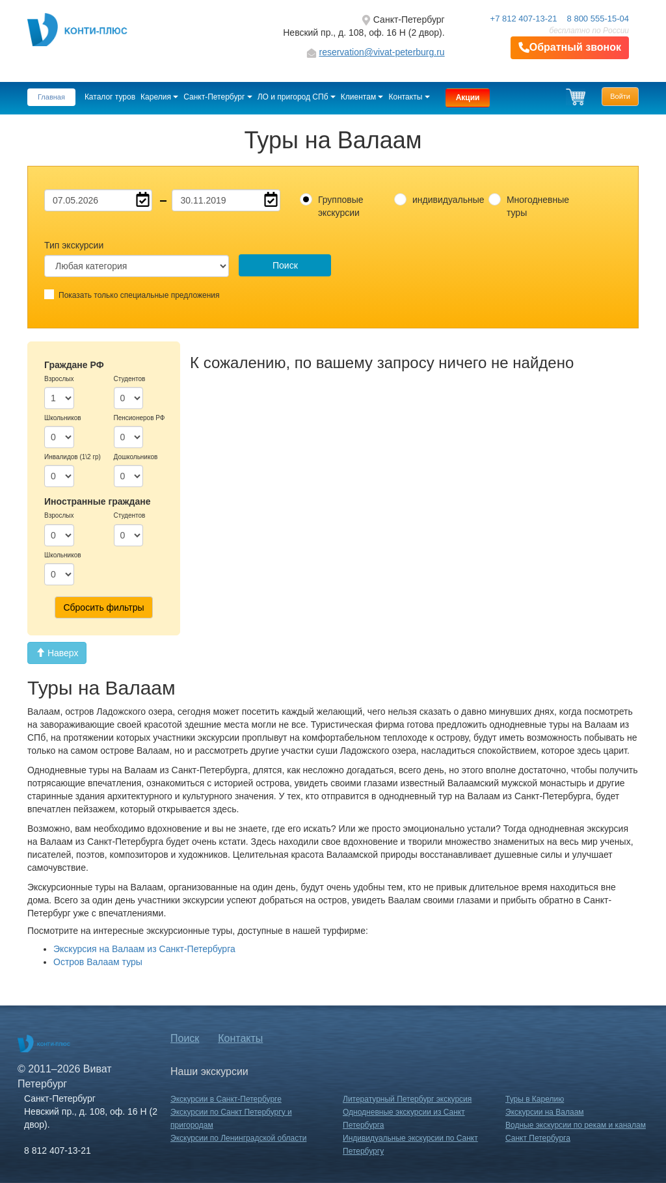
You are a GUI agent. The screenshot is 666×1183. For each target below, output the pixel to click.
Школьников (62, 417)
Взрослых (58, 378)
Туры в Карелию (534, 1099)
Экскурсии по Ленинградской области (238, 1138)
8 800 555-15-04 (598, 18)
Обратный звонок (569, 48)
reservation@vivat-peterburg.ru (381, 52)
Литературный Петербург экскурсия (407, 1099)
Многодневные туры (538, 206)
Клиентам (362, 96)
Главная (51, 97)
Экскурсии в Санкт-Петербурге (226, 1099)
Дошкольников (136, 456)
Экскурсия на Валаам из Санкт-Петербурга (144, 949)
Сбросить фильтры (103, 607)
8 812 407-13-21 (57, 1150)
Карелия (159, 96)
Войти (620, 96)
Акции (468, 97)
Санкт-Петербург (217, 96)
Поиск (285, 265)
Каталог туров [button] (110, 96)
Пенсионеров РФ (139, 417)
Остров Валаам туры (97, 962)
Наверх (57, 653)
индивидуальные (445, 199)
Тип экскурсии (73, 245)
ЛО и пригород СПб (297, 96)
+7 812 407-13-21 (523, 18)
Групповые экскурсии (341, 206)
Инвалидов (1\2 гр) (72, 456)
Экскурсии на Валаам (544, 1112)
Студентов (130, 378)
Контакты (408, 96)
